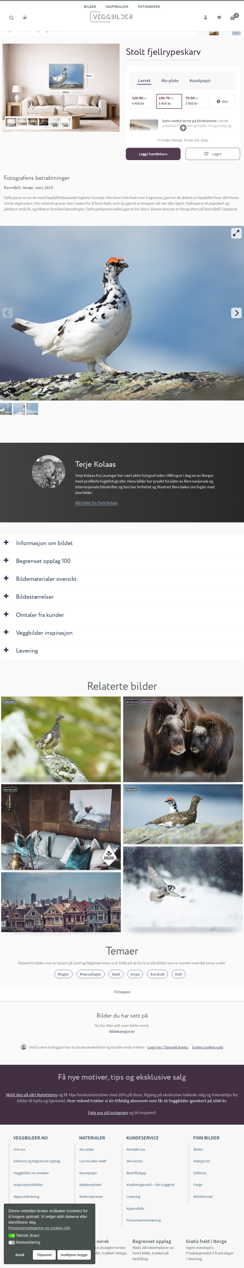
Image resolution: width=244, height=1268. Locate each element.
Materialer (92, 1138)
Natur (25, 35)
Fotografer (149, 6)
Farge (197, 1184)
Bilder (90, 6)
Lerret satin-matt (92, 1161)
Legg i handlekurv (153, 153)
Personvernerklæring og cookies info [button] (39, 1228)
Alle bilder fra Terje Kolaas (96, 502)
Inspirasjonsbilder (28, 1184)
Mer (222, 101)
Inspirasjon (117, 6)
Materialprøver (91, 1196)
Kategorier (10, 35)
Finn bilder (206, 1138)
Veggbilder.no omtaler (31, 1172)
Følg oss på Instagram (108, 1112)
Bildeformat (203, 1196)
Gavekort (86, 1208)
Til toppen (122, 991)
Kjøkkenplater (90, 1184)
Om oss (19, 1149)
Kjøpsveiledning (26, 1196)
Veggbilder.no (30, 1138)
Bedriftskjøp (136, 1172)
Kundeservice (142, 1138)
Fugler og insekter (47, 35)
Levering (133, 1196)
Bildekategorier (122, 1031)
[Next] (236, 313)
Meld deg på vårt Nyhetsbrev (31, 1094)
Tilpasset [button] (44, 1255)
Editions (200, 1172)
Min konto (135, 1161)
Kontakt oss (136, 1149)
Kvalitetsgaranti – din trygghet (150, 1184)
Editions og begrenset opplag (37, 1161)
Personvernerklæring (144, 1220)
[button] (11, 1236)
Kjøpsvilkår (135, 1208)
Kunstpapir (88, 1172)
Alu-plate (86, 1149)
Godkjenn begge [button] (74, 1255)
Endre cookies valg (207, 1047)
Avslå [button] (19, 1255)
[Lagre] (212, 154)
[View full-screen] (236, 233)
